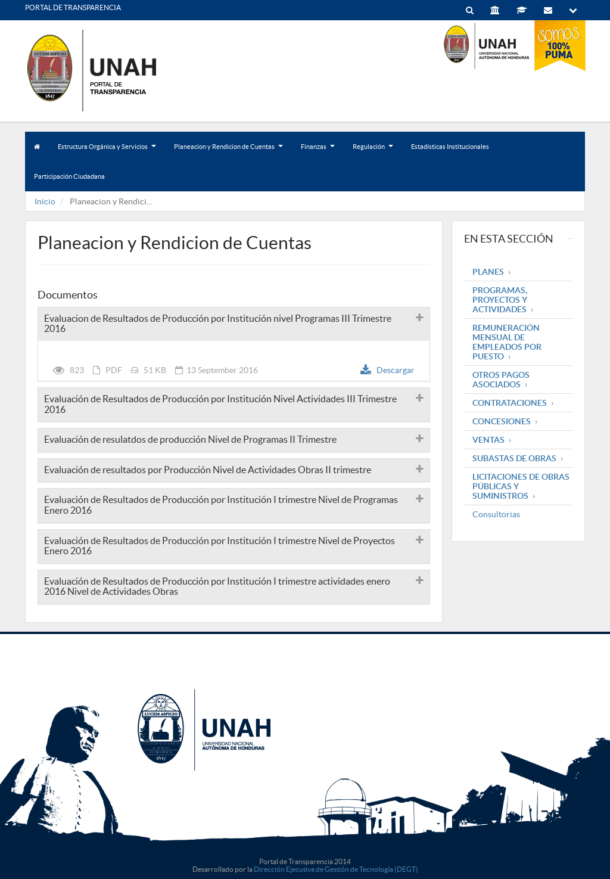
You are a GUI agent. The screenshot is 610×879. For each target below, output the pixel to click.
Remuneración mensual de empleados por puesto (506, 342)
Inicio (45, 201)
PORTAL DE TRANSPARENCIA (73, 7)
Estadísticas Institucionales (450, 146)
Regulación (373, 152)
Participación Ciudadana (69, 176)
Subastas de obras (514, 458)
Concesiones (501, 421)
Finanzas (318, 152)
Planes (488, 272)
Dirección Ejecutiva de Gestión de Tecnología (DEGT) (336, 869)
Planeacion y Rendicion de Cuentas (228, 152)
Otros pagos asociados (501, 379)
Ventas (488, 440)
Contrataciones (509, 403)
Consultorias (496, 514)
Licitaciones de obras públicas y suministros (520, 486)
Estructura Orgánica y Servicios (107, 152)
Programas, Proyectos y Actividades (499, 299)
